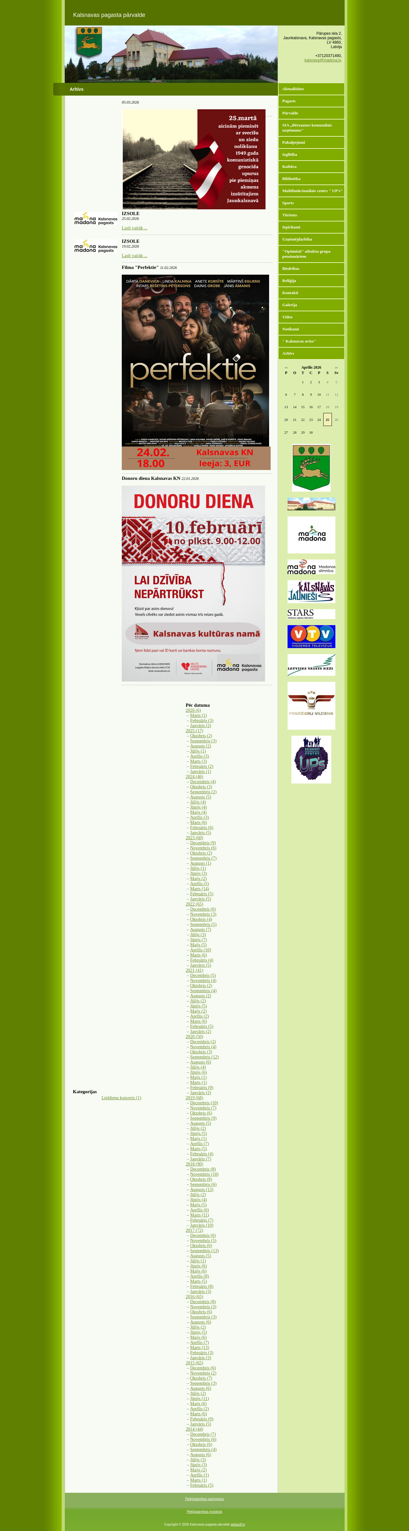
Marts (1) (198, 715)
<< (286, 367)
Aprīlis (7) (199, 1143)
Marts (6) (198, 822)
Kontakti (290, 292)
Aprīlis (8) (199, 1276)
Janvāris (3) (200, 1291)
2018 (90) (194, 1164)
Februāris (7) (202, 1220)
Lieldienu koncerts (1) (121, 1097)
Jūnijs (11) (199, 1398)
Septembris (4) (203, 990)
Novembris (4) (203, 980)
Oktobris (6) (201, 1113)
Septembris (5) (203, 924)
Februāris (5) (202, 894)
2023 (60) (194, 837)
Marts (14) (199, 888)
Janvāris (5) (200, 832)
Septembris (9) (203, 1118)
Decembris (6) (203, 909)
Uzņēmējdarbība (297, 239)
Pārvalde (290, 113)
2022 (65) (194, 904)
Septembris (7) (203, 858)
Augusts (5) (200, 797)
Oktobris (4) (201, 919)
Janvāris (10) (202, 1225)
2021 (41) (194, 970)
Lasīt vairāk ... (134, 228)
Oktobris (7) (201, 1378)
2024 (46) (194, 776)
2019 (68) (194, 1097)
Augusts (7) (200, 929)
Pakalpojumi (293, 142)
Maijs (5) (198, 944)
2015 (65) (194, 1363)
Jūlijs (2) (198, 1001)
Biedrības (290, 268)
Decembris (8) (203, 1169)
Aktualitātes (293, 88)
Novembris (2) (203, 1373)
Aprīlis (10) (200, 950)
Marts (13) (199, 1347)
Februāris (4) (202, 960)
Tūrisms (289, 215)
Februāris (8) (202, 1286)
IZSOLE (131, 213)
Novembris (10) (204, 1174)
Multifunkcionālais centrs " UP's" (312, 190)
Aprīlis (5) (199, 883)
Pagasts (289, 100)
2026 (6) (193, 710)
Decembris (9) (203, 843)
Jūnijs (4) (198, 807)
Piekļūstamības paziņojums (204, 1499)
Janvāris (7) (200, 1159)
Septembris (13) (204, 1250)
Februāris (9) (202, 1087)
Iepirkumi (291, 227)
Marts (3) (198, 761)
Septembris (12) (204, 1057)
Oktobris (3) (201, 786)
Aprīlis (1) (199, 1475)
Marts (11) (199, 1215)
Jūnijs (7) (198, 939)
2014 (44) (194, 1429)
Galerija (289, 304)
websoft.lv (238, 1524)
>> (336, 367)
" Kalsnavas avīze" (299, 341)
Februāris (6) (202, 827)
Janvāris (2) (200, 725)
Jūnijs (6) (198, 1072)
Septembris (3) (203, 741)
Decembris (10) (204, 1103)
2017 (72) (194, 1230)
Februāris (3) (202, 720)
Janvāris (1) (200, 771)
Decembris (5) (203, 975)
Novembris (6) (203, 848)
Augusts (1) (200, 863)
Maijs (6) (198, 1271)
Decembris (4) (203, 781)
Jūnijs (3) (198, 873)
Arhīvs (288, 353)
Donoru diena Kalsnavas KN (151, 478)
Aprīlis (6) (199, 1210)
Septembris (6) (203, 1184)
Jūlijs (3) (198, 934)
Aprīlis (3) (199, 756)
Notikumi (290, 329)
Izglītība (289, 154)
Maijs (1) (198, 1077)
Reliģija (289, 280)
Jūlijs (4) (198, 802)
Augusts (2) (200, 746)
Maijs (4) (198, 812)
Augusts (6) (200, 1062)
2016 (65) (194, 1296)
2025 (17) (194, 730)
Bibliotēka (291, 178)
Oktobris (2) (201, 735)
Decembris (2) (203, 1041)
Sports (288, 202)
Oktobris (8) (201, 1179)
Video (287, 316)
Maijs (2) (198, 878)
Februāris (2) (202, 766)
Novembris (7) (203, 1108)
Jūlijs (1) (198, 751)
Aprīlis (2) (199, 1016)
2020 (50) (194, 1036)
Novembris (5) (203, 1240)
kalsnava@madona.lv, (323, 60)
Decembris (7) (203, 1434)
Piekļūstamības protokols (204, 1511)
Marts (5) (198, 1148)
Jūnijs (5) (198, 1006)
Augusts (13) (202, 1189)
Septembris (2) (203, 792)
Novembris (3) (203, 914)
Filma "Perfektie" (140, 267)
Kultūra (289, 166)
